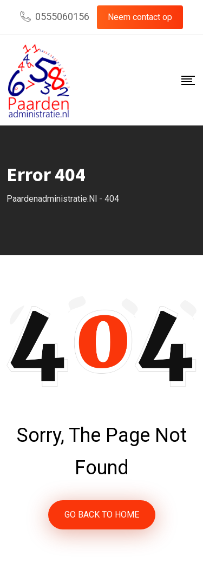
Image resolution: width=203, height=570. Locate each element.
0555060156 (62, 16)
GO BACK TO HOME (101, 514)
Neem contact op (140, 17)
